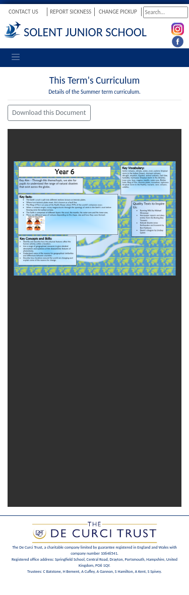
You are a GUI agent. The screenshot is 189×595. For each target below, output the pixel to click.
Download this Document (49, 112)
